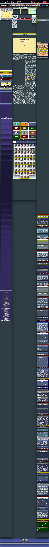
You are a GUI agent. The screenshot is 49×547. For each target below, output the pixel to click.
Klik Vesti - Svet (32, 128)
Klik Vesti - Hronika (32, 132)
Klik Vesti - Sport (16, 132)
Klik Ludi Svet (32, 124)
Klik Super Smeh (24, 128)
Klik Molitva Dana (17, 124)
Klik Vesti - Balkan (17, 128)
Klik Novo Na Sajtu (24, 137)
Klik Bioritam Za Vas (32, 137)
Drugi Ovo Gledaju (24, 132)
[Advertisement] (6, 33)
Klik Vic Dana (24, 124)
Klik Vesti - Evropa (17, 137)
